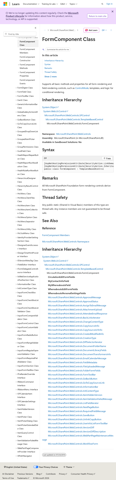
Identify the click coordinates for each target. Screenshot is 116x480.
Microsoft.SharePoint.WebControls (73, 133)
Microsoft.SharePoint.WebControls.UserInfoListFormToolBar (78, 423)
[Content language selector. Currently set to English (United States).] (15, 467)
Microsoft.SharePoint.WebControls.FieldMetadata (72, 362)
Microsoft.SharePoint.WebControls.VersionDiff (71, 427)
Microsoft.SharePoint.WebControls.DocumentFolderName (77, 346)
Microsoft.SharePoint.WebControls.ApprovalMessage (74, 297)
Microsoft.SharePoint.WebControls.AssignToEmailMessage (77, 305)
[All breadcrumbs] (44, 30)
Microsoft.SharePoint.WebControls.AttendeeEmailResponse (77, 313)
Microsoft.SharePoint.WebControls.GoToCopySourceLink (76, 382)
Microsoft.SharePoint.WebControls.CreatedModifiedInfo (76, 333)
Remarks (48, 68)
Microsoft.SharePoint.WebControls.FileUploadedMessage (76, 366)
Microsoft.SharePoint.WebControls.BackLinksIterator (74, 317)
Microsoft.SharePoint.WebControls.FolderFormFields (74, 370)
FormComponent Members (56, 235)
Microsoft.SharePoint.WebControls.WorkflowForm (73, 443)
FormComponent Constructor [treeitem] (27, 58)
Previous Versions (25, 473)
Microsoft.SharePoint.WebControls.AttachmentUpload (75, 309)
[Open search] (102, 4)
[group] (78, 166)
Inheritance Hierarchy (54, 60)
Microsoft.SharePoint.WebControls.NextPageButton (73, 407)
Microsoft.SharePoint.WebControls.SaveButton (71, 415)
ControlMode (82, 87)
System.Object (49, 107)
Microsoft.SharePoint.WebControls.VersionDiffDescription (77, 431)
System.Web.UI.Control (54, 111)
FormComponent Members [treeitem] (27, 51)
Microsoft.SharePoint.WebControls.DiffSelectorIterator (75, 341)
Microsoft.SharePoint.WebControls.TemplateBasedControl (74, 119)
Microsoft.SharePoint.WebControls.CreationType (72, 337)
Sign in (109, 3)
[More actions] (111, 30)
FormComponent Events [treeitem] (27, 82)
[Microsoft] (5, 4)
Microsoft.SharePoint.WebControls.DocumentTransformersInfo (79, 354)
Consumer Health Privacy (82, 473)
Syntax (47, 64)
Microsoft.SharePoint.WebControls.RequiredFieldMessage (77, 411)
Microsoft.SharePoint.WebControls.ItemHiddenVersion (75, 394)
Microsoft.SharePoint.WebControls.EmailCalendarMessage (77, 358)
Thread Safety (51, 72)
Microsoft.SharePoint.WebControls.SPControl (67, 115)
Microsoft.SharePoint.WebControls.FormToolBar (72, 374)
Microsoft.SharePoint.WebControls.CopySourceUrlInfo (75, 329)
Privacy (62, 473)
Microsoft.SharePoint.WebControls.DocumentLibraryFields (77, 350)
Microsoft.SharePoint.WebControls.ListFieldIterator (73, 402)
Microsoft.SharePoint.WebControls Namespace (63, 30)
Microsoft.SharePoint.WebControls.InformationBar (73, 386)
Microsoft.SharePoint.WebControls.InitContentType (73, 390)
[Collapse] (35, 27)
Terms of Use (8, 478)
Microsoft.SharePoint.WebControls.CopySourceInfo (73, 325)
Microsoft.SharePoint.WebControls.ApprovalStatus (73, 301)
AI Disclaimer (8, 473)
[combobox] (19, 34)
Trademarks (22, 478)
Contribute (51, 473)
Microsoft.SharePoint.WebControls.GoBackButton (72, 378)
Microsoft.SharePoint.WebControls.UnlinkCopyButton (74, 419)
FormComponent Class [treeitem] (27, 43)
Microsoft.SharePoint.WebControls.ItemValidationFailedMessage (80, 398)
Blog (38, 473)
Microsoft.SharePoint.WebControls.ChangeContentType (75, 321)
